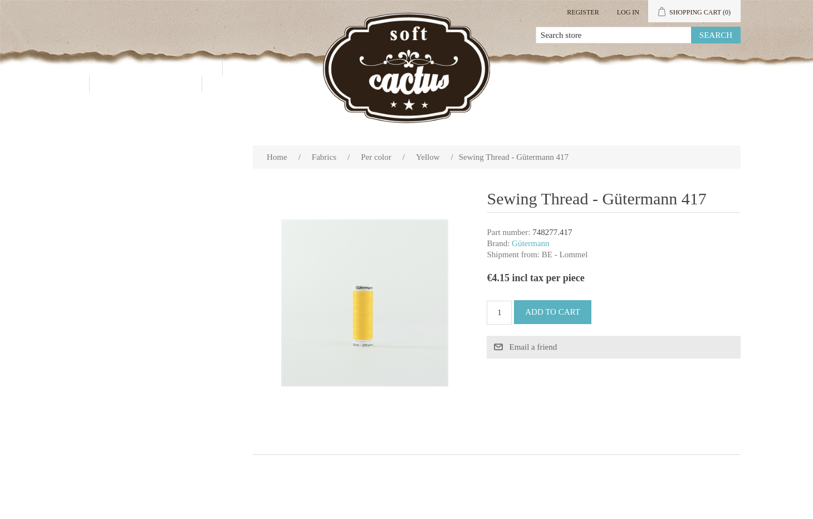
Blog (236, 84)
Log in (628, 12)
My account (597, 67)
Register (583, 12)
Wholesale (277, 67)
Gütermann (530, 243)
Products (173, 67)
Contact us (145, 84)
